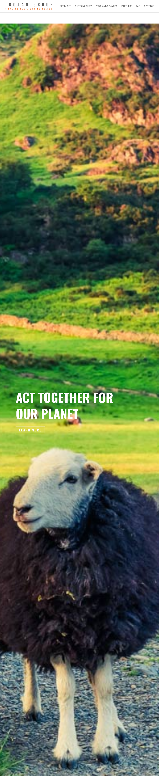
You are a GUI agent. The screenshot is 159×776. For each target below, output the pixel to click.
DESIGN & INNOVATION (107, 6)
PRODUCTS (65, 6)
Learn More (31, 435)
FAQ (138, 6)
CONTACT (149, 6)
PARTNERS (126, 6)
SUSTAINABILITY (83, 6)
